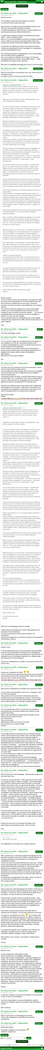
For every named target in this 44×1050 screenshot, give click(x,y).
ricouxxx (39, 337)
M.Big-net (38, 643)
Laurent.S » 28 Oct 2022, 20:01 (12, 408)
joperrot (39, 705)
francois (39, 1012)
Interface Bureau (22, 6)
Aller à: (2, 1038)
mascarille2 (38, 69)
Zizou (40, 770)
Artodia (41, 1045)
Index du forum (6, 1048)
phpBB (9, 1045)
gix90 (40, 329)
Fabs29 (39, 947)
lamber (39, 667)
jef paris (39, 852)
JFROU (39, 730)
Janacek (39, 363)
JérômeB (38, 13)
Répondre (4, 9)
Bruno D (39, 685)
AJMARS (38, 403)
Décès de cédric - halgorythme (16, 2)
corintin (39, 833)
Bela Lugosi (38, 80)
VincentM (38, 885)
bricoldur (39, 1023)
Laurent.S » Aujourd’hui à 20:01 (12, 85)
